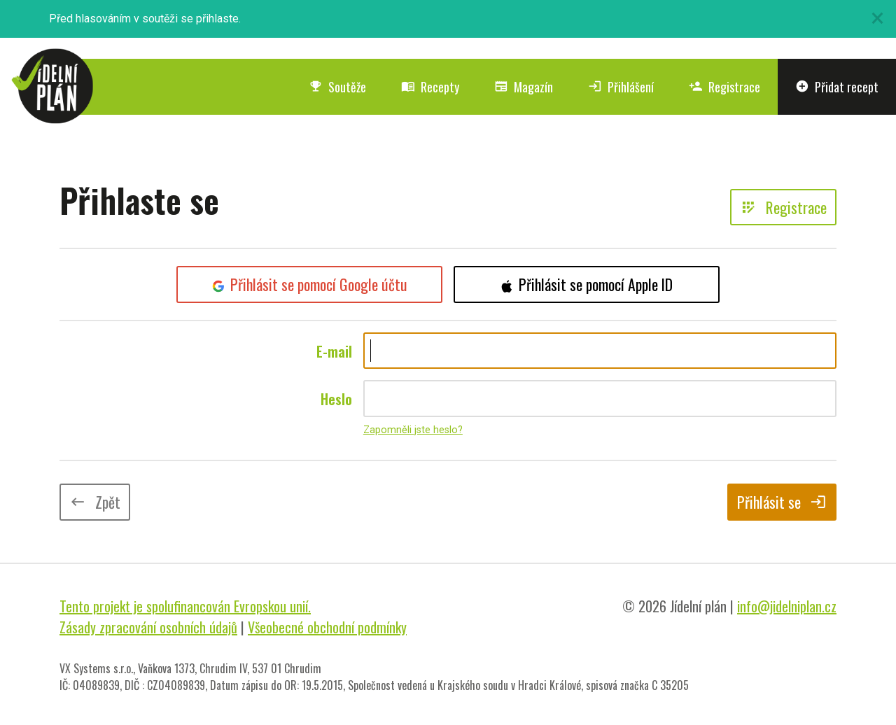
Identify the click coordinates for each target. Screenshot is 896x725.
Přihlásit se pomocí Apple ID (586, 284)
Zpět (94, 502)
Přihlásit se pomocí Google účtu (309, 284)
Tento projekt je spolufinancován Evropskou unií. (185, 606)
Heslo (336, 398)
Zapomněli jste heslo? (413, 430)
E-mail (334, 351)
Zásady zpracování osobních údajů (148, 627)
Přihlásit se (782, 502)
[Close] (877, 18)
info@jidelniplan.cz (786, 606)
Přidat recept (836, 87)
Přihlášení (621, 87)
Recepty (430, 87)
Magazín (523, 87)
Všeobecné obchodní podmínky (327, 627)
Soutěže (337, 87)
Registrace (724, 87)
